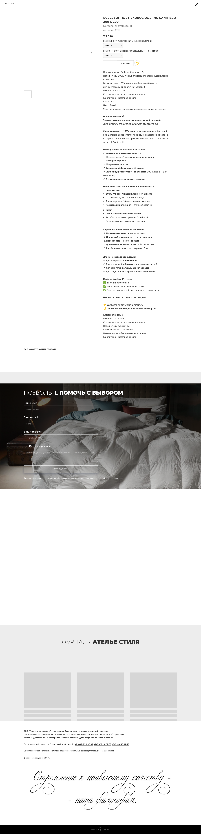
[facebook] (170, 758)
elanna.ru (108, 737)
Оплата (92, 750)
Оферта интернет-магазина (36, 750)
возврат (110, 750)
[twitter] (175, 758)
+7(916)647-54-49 (120, 744)
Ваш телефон (33, 431)
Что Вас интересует (37, 446)
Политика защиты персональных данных (69, 750)
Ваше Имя (30, 403)
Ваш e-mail (31, 417)
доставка (101, 750)
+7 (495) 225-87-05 (84, 744)
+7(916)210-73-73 (102, 744)
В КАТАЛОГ (9, 4)
